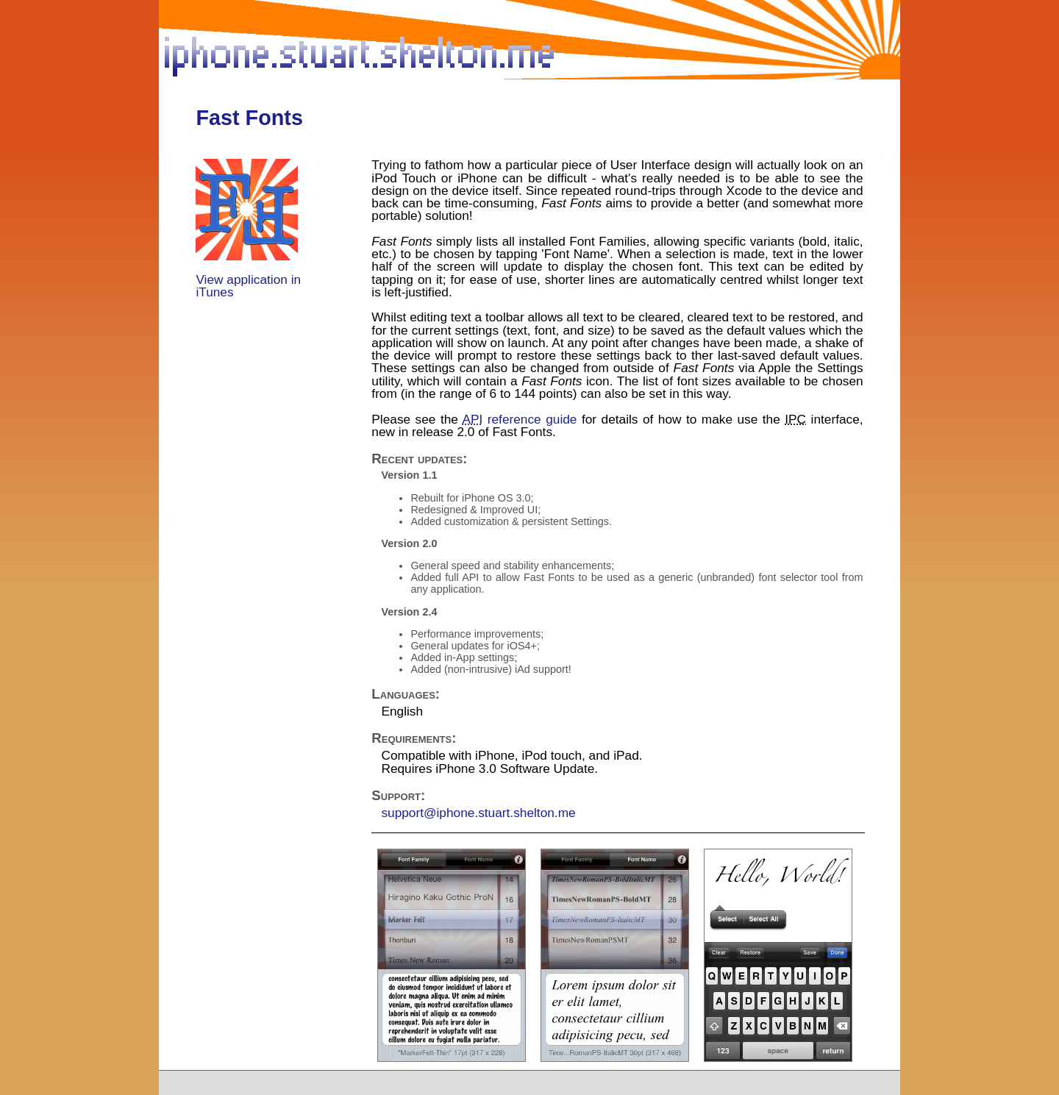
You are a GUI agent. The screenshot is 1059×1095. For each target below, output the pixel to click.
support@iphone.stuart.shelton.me (478, 812)
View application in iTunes (248, 285)
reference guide (519, 419)
